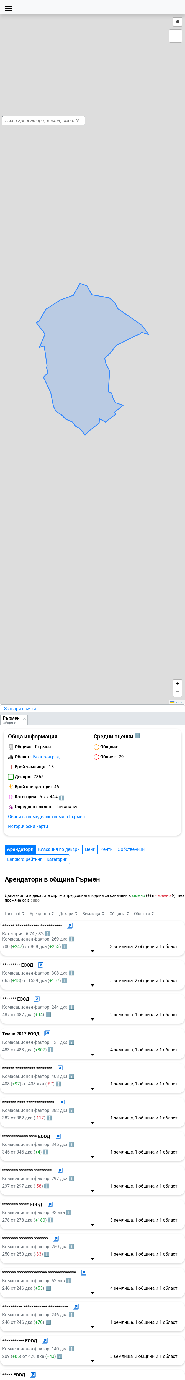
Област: (23, 756)
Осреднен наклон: (33, 806)
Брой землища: (31, 766)
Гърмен (11, 718)
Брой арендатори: (33, 786)
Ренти (106, 849)
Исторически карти (28, 826)
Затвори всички (20, 708)
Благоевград (46, 756)
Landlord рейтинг (24, 859)
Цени (90, 849)
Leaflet (177, 702)
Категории (57, 859)
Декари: (23, 776)
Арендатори (20, 849)
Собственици (131, 849)
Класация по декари (59, 849)
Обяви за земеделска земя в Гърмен (46, 816)
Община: (24, 747)
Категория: (26, 796)
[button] (83, 355)
